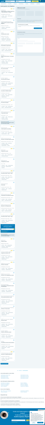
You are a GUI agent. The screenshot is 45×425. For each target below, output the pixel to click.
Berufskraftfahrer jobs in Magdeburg (5, 380)
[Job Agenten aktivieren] (13, 229)
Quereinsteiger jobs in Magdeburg (25, 388)
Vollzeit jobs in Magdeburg (24, 389)
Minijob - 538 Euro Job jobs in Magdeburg (6, 388)
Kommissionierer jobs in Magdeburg (5, 381)
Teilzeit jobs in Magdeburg (4, 389)
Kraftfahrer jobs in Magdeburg (24, 381)
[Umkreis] (28, 1)
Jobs (17, 368)
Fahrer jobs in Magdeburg (24, 380)
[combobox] (10, 1)
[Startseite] (3, 1)
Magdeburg (20, 368)
